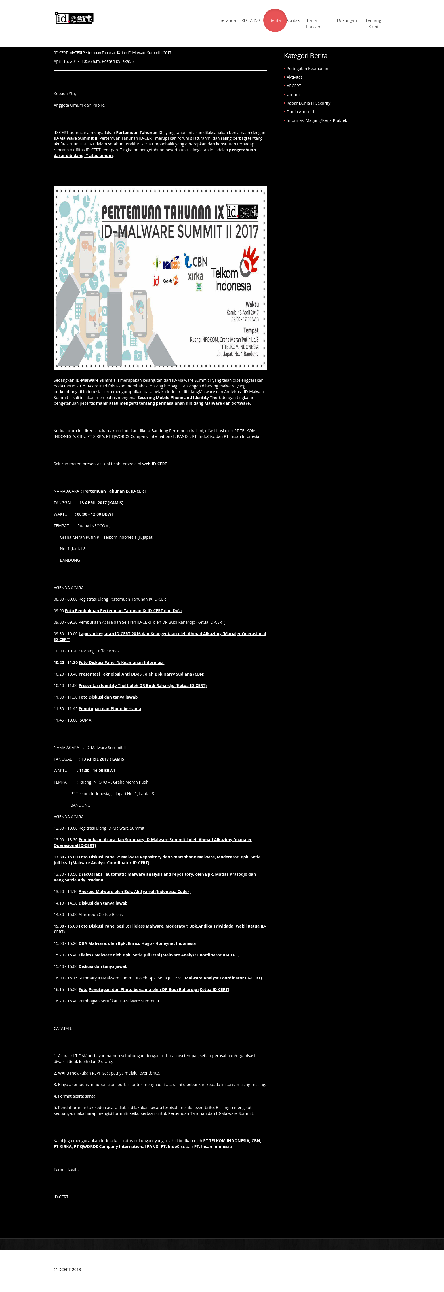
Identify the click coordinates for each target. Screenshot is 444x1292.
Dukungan (345, 20)
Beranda (192, 20)
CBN (81, 437)
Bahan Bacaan (314, 24)
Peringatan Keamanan (307, 69)
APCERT (294, 86)
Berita (253, 20)
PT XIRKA (95, 437)
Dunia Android (300, 112)
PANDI (183, 437)
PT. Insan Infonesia (241, 437)
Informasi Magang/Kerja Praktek (317, 121)
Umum (293, 95)
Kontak (284, 20)
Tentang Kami (375, 24)
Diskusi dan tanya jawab (103, 967)
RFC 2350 (223, 20)
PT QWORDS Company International (140, 437)
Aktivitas (295, 78)
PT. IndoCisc (204, 437)
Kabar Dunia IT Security (309, 104)
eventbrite (149, 1074)
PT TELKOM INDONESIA (226, 1141)
